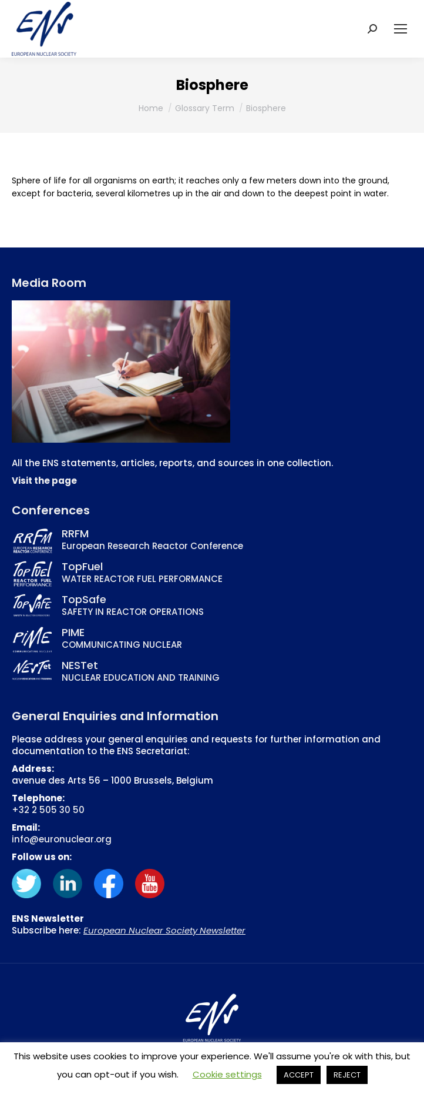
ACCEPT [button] (299, 1074)
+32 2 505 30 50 (48, 810)
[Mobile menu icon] (400, 29)
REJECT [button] (347, 1074)
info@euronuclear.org (62, 839)
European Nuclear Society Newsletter (164, 930)
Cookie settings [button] (227, 1074)
